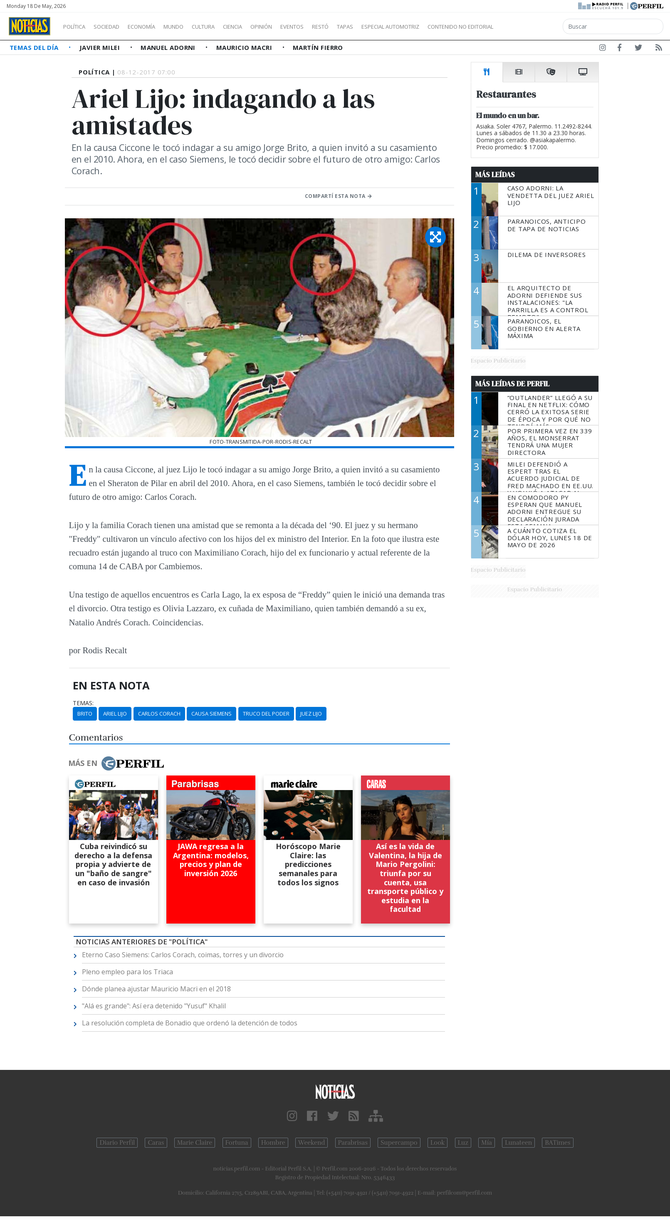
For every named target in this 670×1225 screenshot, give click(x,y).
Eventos (331, 26)
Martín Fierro (318, 47)
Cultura (227, 26)
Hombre (273, 1142)
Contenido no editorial (531, 26)
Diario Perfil (117, 1142)
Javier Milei (100, 47)
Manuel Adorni (169, 47)
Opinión (295, 26)
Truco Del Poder (266, 713)
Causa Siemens (211, 713)
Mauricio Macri (245, 47)
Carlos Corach (159, 713)
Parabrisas (353, 1142)
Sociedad (115, 26)
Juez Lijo (311, 713)
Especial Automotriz (446, 26)
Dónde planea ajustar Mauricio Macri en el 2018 (156, 988)
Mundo (192, 26)
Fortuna (236, 1142)
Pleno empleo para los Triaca (127, 971)
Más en (116, 763)
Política (77, 26)
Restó (364, 26)
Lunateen (518, 1142)
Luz (463, 1142)
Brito (84, 713)
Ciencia (261, 26)
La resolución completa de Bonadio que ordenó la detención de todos (189, 1022)
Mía (486, 1142)
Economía (155, 26)
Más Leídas (495, 175)
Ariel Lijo (115, 713)
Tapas (392, 26)
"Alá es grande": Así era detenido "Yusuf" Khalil (154, 1005)
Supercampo (399, 1142)
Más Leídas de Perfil (512, 384)
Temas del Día (35, 47)
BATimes (557, 1142)
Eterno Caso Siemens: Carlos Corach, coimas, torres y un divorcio (183, 954)
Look (437, 1142)
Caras (156, 1142)
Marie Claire (195, 1142)
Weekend (311, 1142)
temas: (83, 703)
